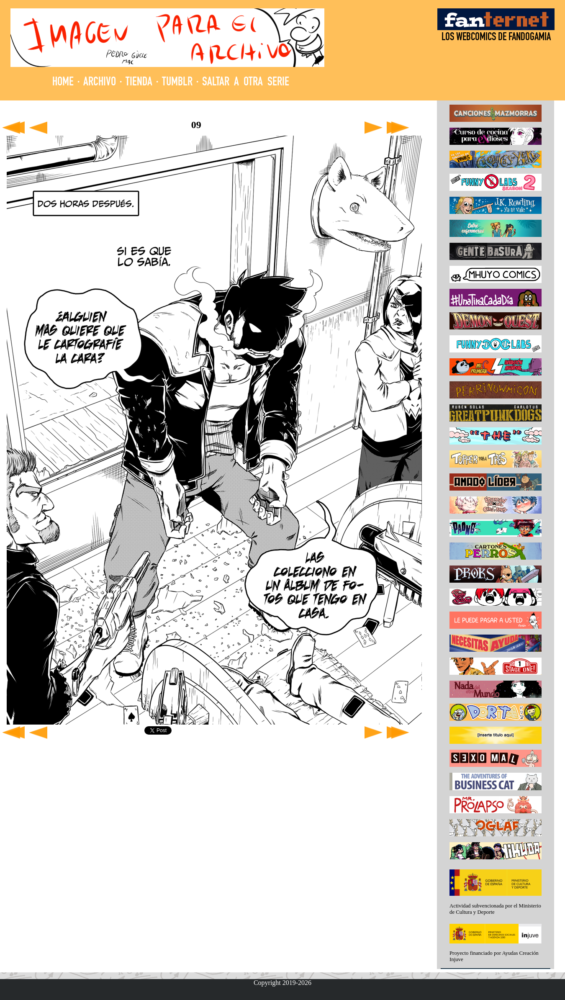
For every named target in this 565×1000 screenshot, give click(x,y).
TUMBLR (177, 83)
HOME (63, 83)
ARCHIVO (99, 83)
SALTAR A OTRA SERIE (245, 83)
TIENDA (139, 83)
